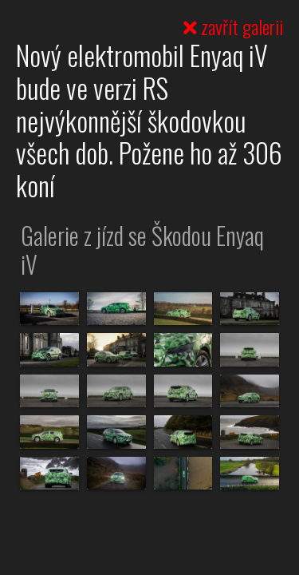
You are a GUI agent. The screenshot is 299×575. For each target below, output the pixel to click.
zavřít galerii (233, 26)
